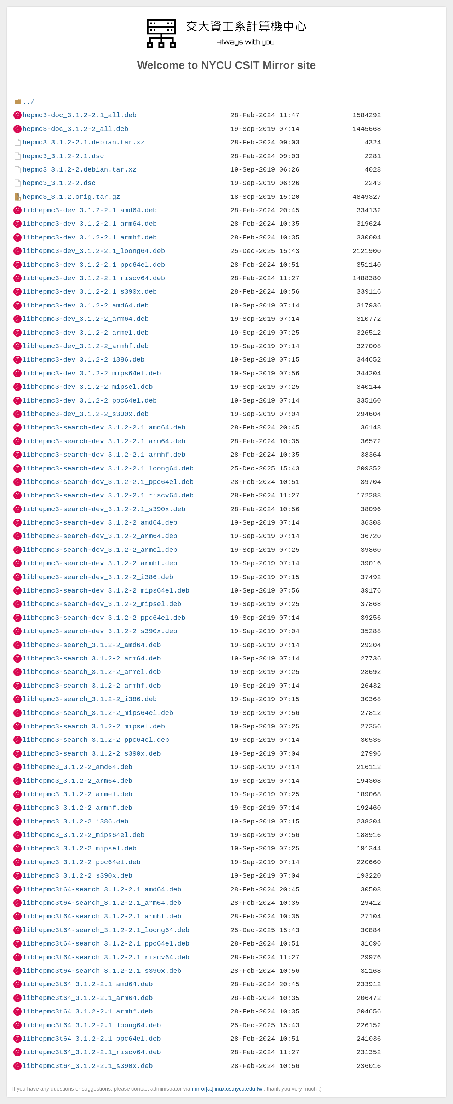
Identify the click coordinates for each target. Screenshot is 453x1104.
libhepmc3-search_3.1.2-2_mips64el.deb (97, 713)
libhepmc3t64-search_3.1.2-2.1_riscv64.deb (105, 957)
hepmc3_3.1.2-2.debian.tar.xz (79, 169)
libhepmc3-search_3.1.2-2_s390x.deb (91, 753)
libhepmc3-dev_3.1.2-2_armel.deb (85, 332)
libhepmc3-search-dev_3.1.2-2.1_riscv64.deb (108, 495)
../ (28, 101)
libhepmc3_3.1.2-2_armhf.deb (77, 808)
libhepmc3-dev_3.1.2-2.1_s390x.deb (89, 291)
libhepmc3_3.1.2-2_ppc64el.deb (81, 862)
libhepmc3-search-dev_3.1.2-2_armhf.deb (99, 563)
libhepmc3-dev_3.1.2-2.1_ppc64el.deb (93, 265)
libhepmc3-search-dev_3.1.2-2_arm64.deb (99, 536)
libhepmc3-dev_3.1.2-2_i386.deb (83, 359)
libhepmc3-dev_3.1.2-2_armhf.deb (85, 346)
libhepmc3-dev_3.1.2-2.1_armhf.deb (89, 237)
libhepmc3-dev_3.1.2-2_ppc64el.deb (89, 400)
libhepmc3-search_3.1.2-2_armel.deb (91, 672)
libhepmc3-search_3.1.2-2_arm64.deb (91, 658)
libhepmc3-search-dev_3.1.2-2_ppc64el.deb (103, 618)
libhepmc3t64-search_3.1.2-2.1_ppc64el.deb (105, 943)
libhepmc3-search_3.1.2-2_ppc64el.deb (95, 740)
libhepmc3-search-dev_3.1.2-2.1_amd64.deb (103, 427)
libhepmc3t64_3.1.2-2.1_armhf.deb (87, 1011)
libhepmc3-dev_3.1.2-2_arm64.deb (85, 319)
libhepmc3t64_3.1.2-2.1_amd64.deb (87, 984)
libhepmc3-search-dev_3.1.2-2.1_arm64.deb (103, 441)
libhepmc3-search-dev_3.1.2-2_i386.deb (97, 577)
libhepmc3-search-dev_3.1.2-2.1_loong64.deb (108, 468)
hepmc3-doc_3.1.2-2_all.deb (75, 129)
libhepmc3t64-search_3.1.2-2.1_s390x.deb (101, 971)
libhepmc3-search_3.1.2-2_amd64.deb (91, 645)
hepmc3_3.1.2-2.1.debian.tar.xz (83, 142)
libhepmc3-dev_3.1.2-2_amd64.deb (85, 305)
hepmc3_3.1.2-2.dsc (59, 183)
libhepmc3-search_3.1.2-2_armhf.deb (91, 685)
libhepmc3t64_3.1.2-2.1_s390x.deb (87, 1066)
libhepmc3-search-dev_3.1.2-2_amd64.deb (99, 522)
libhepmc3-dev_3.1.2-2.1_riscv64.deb (93, 278)
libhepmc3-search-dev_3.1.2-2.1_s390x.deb (103, 509)
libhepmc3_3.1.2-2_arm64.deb (77, 781)
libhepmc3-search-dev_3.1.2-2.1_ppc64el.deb (108, 482)
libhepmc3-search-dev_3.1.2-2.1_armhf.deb (103, 454)
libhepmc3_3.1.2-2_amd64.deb (77, 767)
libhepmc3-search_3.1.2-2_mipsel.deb (93, 726)
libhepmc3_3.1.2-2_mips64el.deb (83, 835)
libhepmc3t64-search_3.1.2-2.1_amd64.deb (101, 889)
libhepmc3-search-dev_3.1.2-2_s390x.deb (99, 631)
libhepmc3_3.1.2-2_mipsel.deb (79, 848)
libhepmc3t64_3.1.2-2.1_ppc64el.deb (91, 1039)
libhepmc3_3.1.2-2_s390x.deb (77, 875)
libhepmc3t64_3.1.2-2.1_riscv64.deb (91, 1052)
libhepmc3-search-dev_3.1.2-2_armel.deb (99, 550)
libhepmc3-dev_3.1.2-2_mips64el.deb (91, 373)
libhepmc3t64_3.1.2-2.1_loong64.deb (91, 1025)
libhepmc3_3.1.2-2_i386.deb (75, 821)
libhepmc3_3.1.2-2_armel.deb (77, 794)
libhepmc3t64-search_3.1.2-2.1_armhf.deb (101, 916)
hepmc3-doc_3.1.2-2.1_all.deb (79, 115)
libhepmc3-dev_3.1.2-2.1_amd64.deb (89, 210)
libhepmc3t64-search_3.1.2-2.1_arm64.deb (101, 903)
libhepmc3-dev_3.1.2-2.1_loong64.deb (93, 251)
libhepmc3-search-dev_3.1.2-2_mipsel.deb (101, 604)
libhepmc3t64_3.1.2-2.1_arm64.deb (87, 998)
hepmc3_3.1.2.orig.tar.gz (71, 197)
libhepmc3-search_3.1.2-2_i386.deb (89, 699)
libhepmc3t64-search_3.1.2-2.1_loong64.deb (105, 930)
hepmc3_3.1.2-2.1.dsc (63, 156)
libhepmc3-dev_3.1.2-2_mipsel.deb (87, 387)
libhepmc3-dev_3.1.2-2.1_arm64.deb (89, 224)
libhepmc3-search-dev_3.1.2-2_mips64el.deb (105, 590)
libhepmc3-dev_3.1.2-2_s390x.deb (85, 414)
